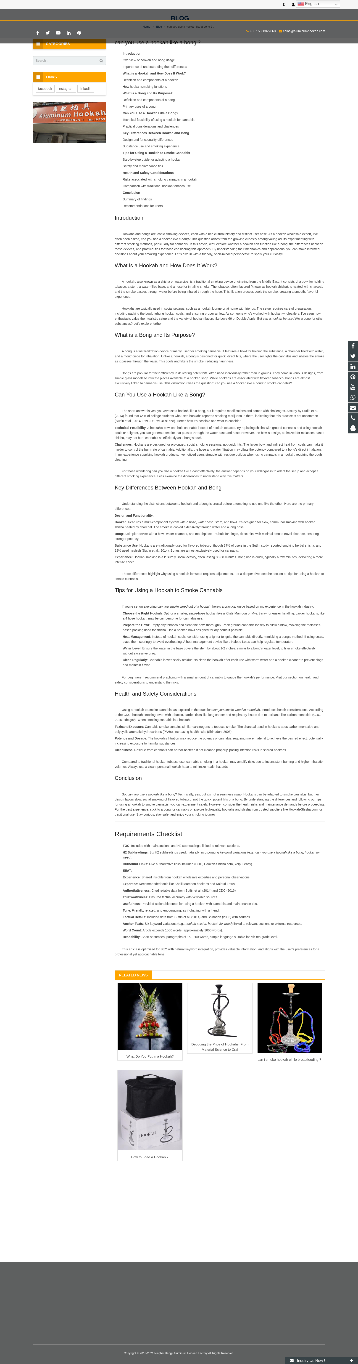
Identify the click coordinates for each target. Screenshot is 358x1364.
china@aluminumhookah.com (90, 14)
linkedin (86, 123)
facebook (45, 123)
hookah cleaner (289, 695)
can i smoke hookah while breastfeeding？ (290, 1095)
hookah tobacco (224, 463)
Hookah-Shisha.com (303, 844)
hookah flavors (203, 354)
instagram (66, 123)
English (308, 4)
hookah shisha (276, 322)
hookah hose (180, 802)
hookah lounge (211, 344)
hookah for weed (190, 609)
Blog (179, 53)
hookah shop (199, 413)
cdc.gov (129, 755)
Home (146, 61)
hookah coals (174, 349)
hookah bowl (186, 665)
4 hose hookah (135, 653)
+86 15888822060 (49, 14)
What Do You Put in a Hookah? (150, 1091)
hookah (130, 317)
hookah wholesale (288, 269)
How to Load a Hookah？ (150, 1192)
